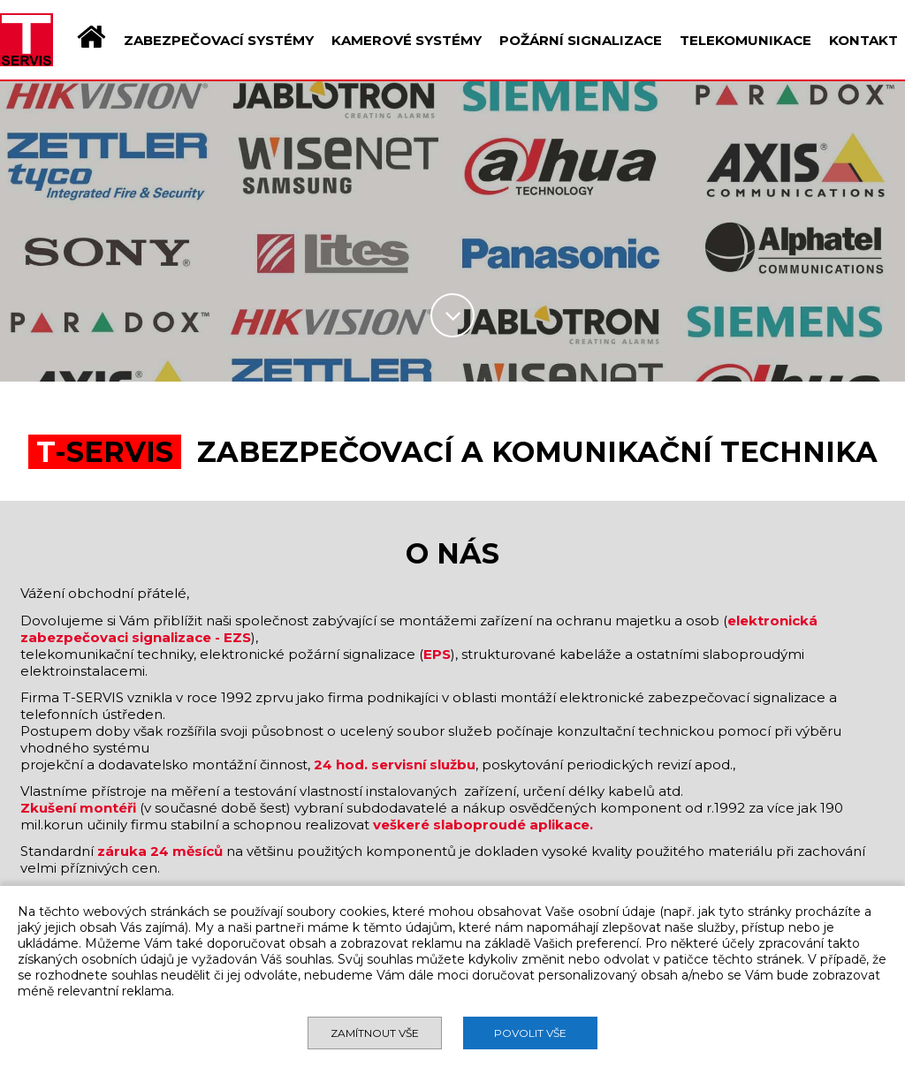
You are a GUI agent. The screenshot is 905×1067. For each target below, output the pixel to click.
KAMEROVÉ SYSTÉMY (406, 40)
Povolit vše (530, 1033)
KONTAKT (863, 40)
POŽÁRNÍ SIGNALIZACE (580, 40)
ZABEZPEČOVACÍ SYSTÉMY (219, 40)
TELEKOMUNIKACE (745, 40)
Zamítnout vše (375, 1033)
